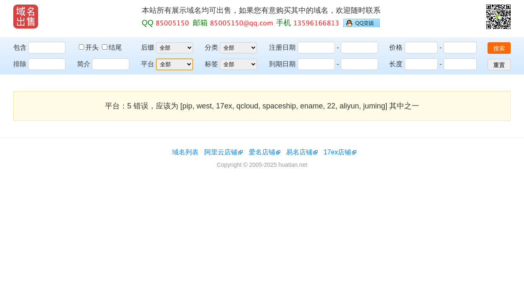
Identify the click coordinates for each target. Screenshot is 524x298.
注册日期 (282, 47)
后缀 (147, 47)
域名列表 (185, 152)
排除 (20, 63)
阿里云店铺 (221, 152)
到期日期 (282, 63)
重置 (499, 65)
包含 (20, 47)
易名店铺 (299, 152)
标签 (211, 63)
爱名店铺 (262, 152)
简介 (83, 63)
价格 (396, 47)
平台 (147, 63)
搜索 (499, 48)
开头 (89, 47)
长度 (396, 63)
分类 (211, 47)
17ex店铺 (338, 152)
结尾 (112, 47)
